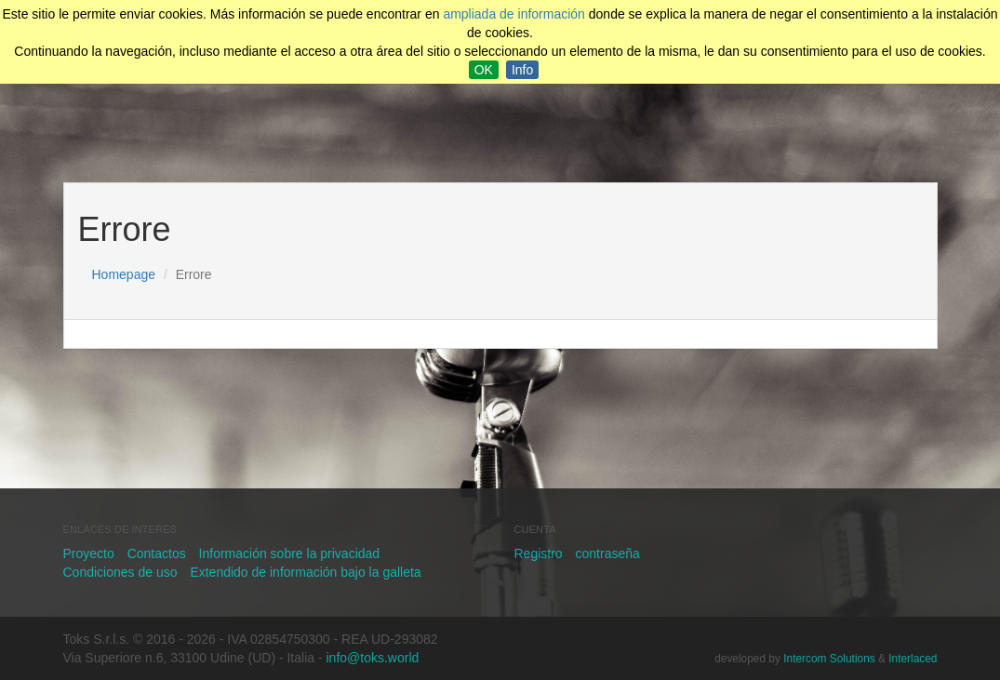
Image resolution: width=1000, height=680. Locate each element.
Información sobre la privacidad (289, 553)
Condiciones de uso (120, 572)
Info (522, 69)
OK (483, 69)
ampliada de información (514, 14)
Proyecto (88, 553)
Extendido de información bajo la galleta (305, 572)
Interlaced (912, 658)
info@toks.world (373, 657)
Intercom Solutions (828, 658)
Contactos (156, 553)
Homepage (124, 274)
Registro (538, 553)
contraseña (608, 553)
